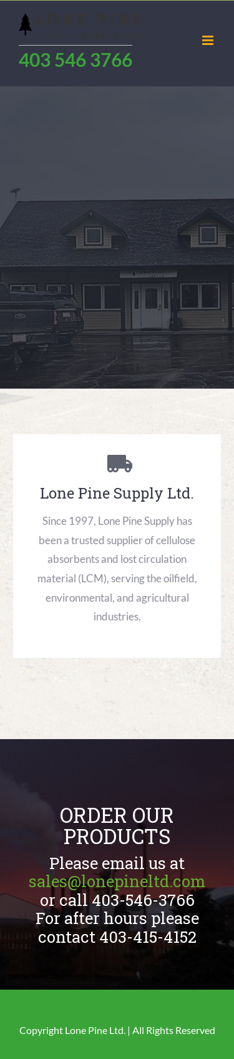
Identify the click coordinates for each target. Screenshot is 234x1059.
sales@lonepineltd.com (117, 881)
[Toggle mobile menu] (208, 40)
